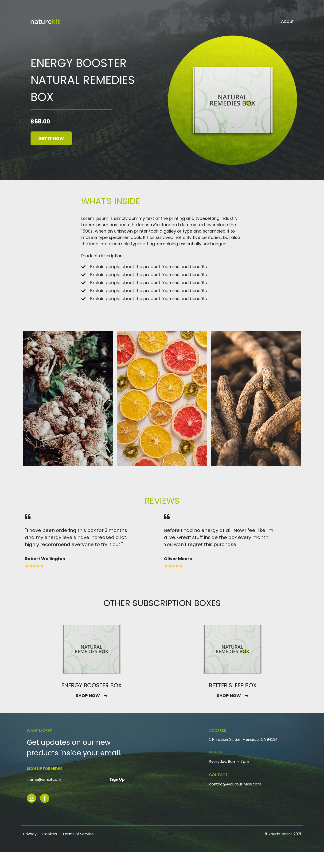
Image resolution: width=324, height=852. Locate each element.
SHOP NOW (88, 695)
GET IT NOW (51, 138)
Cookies (49, 834)
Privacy (30, 834)
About (287, 21)
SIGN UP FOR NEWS (44, 768)
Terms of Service (78, 834)
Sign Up (117, 779)
